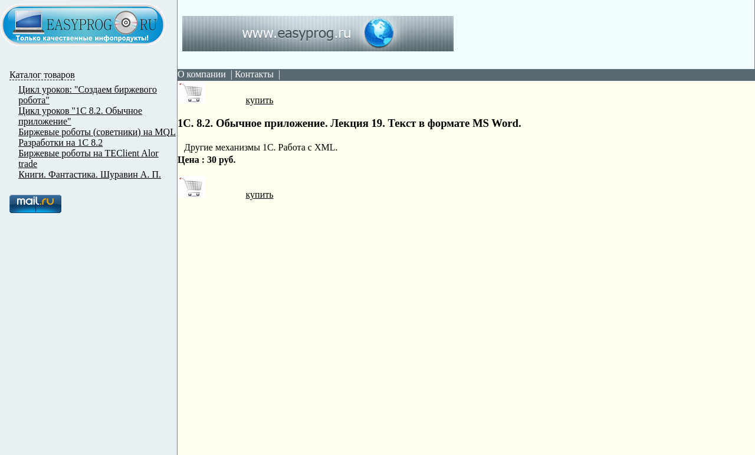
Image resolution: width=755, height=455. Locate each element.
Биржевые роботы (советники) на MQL (97, 132)
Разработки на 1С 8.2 (60, 143)
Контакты (254, 74)
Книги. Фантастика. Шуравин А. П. (89, 174)
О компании (202, 74)
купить (225, 100)
